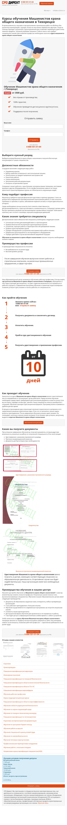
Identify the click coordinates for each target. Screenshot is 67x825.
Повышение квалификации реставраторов (18, 671)
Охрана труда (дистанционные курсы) (16, 698)
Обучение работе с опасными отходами (17, 747)
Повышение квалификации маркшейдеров (18, 690)
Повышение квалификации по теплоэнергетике (19, 717)
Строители (7, 664)
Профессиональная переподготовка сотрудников (20, 744)
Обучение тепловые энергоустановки (16, 740)
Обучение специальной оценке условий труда (19, 732)
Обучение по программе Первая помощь (17, 725)
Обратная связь (43, 803)
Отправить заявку (33, 786)
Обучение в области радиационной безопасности (20, 706)
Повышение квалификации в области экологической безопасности (26, 683)
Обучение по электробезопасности (15, 736)
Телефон (7, 131)
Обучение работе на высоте (13, 728)
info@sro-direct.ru (59, 10)
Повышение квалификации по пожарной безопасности (22, 679)
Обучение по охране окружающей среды (17, 709)
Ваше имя (7, 123)
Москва (47, 10)
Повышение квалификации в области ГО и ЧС (18, 687)
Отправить (33, 140)
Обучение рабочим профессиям (14, 694)
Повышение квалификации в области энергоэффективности (23, 702)
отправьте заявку (28, 305)
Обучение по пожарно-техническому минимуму (19, 713)
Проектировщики (9, 667)
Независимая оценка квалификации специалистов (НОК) (22, 751)
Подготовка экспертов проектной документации (19, 721)
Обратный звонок (47, 3)
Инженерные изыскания (11, 675)
